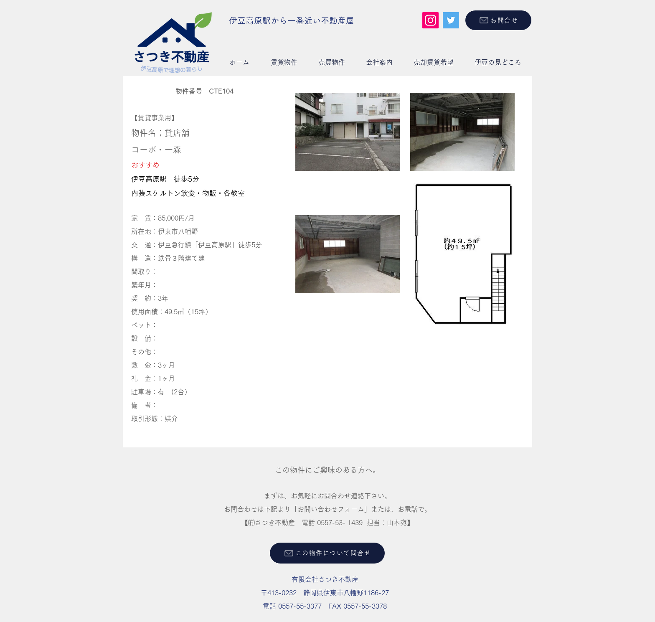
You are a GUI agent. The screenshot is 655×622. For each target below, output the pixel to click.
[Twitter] (451, 20)
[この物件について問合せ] (327, 553)
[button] (284, 62)
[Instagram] (430, 20)
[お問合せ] (498, 20)
